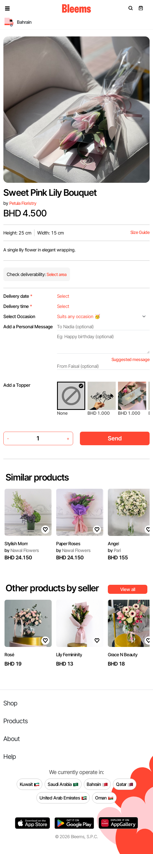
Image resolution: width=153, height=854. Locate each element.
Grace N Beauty (122, 654)
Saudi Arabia (63, 784)
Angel (113, 543)
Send (115, 438)
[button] (7, 8)
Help (9, 756)
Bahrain (97, 784)
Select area (56, 274)
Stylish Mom (16, 543)
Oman (104, 798)
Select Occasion (19, 316)
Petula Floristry (22, 203)
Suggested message (131, 359)
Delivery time (17, 306)
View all (127, 589)
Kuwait (30, 784)
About (11, 738)
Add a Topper (16, 385)
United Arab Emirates (63, 798)
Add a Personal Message (28, 326)
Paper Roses (68, 543)
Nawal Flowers (22, 550)
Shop (10, 703)
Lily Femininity (69, 654)
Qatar (124, 784)
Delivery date (17, 296)
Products (15, 721)
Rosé (9, 654)
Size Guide (140, 232)
